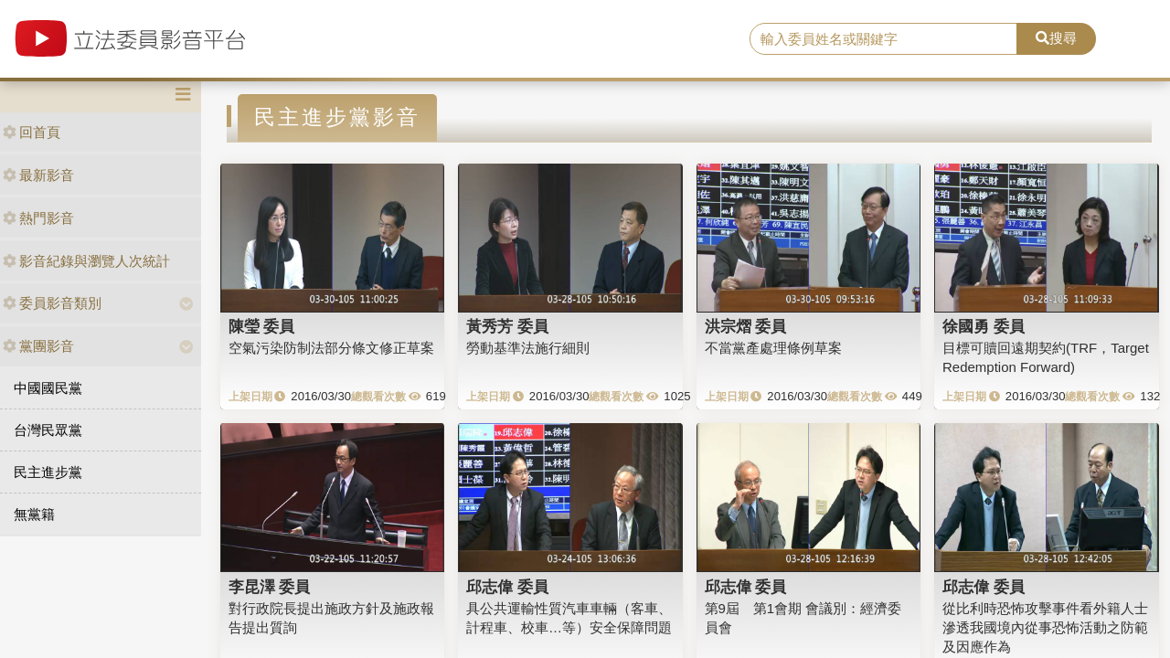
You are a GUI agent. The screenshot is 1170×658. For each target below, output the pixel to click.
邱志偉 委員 (507, 586)
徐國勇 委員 (983, 326)
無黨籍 (34, 514)
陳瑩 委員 (262, 326)
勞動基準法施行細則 (528, 348)
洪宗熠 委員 (746, 326)
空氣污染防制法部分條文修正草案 (331, 348)
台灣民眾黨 (48, 430)
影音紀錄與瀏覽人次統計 (86, 261)
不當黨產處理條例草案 (773, 348)
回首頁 (31, 132)
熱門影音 (38, 218)
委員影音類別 (52, 303)
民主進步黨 (48, 472)
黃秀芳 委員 (507, 326)
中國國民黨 (48, 388)
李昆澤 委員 (270, 586)
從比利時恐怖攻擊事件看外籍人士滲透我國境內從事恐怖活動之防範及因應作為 (1045, 627)
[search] (883, 39)
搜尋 (1056, 38)
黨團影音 (38, 346)
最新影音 (38, 175)
